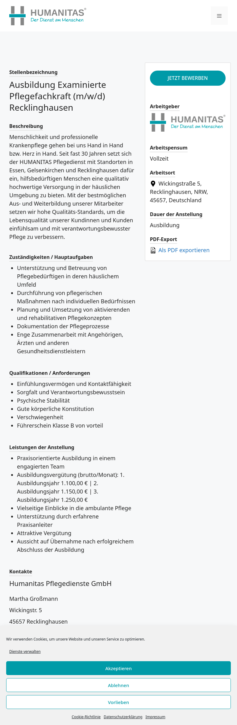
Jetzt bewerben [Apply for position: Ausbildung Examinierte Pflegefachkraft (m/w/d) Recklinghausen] (188, 78)
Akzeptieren (118, 668)
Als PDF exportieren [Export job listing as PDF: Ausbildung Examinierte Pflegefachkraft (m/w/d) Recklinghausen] (180, 250)
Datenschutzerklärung (123, 716)
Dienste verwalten (25, 651)
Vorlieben (118, 702)
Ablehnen (118, 685)
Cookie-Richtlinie (86, 716)
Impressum (155, 716)
